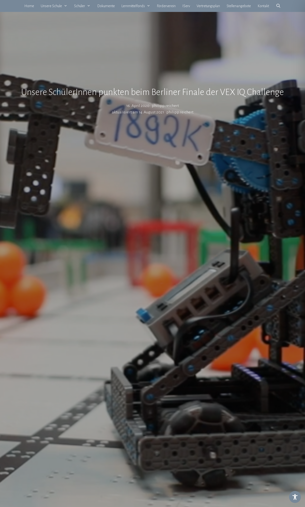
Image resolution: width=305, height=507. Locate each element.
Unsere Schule (56, 6)
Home (29, 6)
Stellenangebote (239, 6)
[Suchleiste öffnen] (278, 6)
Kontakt (263, 6)
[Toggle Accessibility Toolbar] (295, 497)
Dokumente (106, 6)
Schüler (84, 6)
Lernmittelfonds (138, 6)
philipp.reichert (179, 112)
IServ (186, 6)
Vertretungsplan (208, 6)
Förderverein (166, 6)
